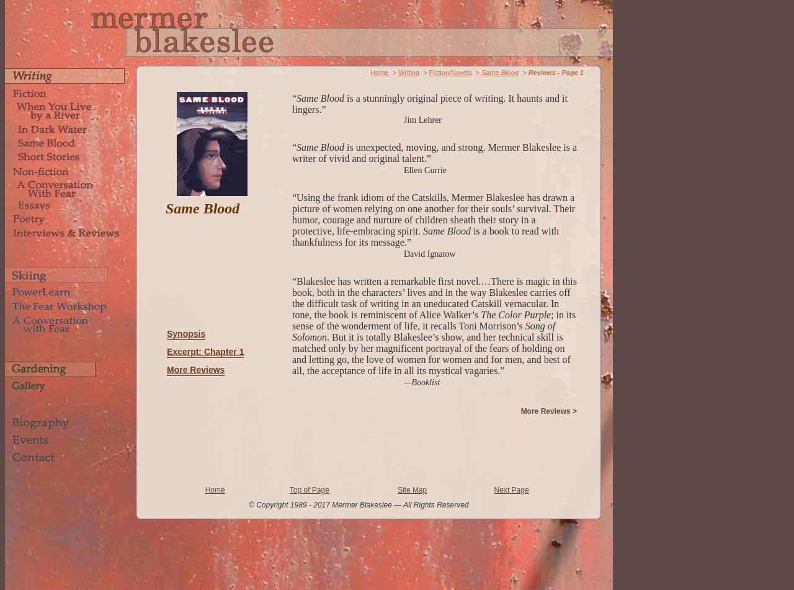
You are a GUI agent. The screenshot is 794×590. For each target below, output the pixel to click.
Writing (408, 72)
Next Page (511, 490)
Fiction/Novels (450, 72)
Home (379, 72)
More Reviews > (549, 411)
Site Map (412, 490)
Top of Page (309, 490)
